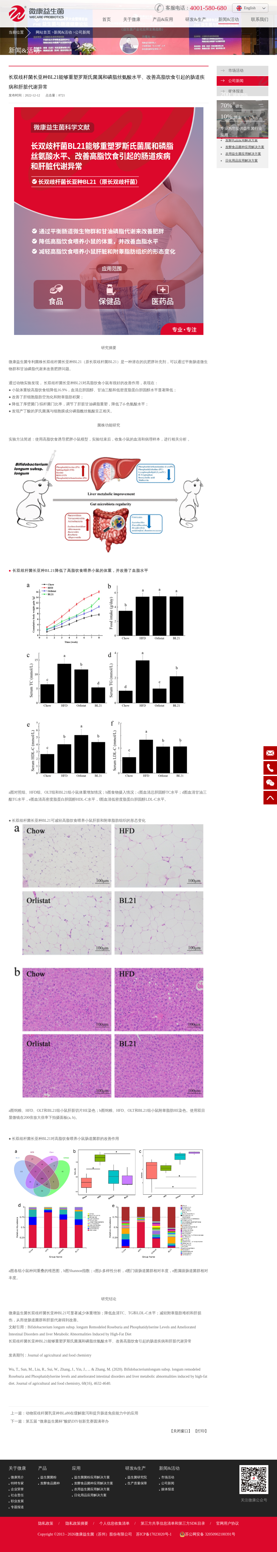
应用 (76, 1468)
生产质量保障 (136, 1483)
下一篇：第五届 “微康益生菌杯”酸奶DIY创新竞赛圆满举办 (60, 1421)
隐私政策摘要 (76, 1523)
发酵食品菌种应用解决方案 (244, 147)
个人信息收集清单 (114, 1523)
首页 (106, 19)
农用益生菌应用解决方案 (243, 154)
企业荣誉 (16, 1489)
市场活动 (232, 71)
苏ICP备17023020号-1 (154, 1534)
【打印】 (201, 1431)
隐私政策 (45, 1523)
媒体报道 (166, 1489)
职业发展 (16, 1501)
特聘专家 (16, 1483)
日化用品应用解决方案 (241, 160)
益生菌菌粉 (47, 1477)
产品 (42, 1468)
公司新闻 (82, 32)
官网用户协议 (227, 1523)
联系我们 (259, 19)
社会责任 (16, 1495)
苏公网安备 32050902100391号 (207, 1534)
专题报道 (16, 1507)
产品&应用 (163, 19)
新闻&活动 (228, 19)
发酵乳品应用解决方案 (241, 140)
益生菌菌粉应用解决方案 (91, 1477)
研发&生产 (195, 19)
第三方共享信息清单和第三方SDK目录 (173, 1523)
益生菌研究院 (136, 1477)
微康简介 (16, 1477)
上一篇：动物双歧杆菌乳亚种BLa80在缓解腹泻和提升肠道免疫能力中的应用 (74, 1413)
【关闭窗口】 (180, 1431)
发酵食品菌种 (49, 1483)
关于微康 (131, 19)
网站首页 (43, 32)
